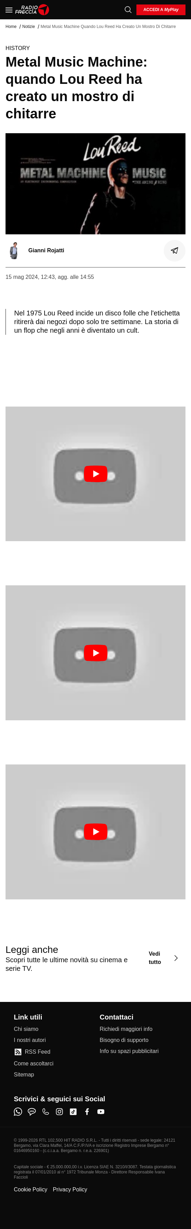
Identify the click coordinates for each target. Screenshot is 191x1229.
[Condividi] (175, 250)
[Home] (32, 9)
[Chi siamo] (26, 1029)
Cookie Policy (30, 1189)
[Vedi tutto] (164, 958)
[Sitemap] (24, 1074)
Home (11, 26)
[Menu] (9, 10)
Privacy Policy (70, 1189)
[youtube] (101, 1112)
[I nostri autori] (30, 1040)
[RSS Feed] (32, 1052)
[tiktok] (73, 1112)
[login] (160, 9)
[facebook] (87, 1112)
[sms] (32, 1112)
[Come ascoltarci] (34, 1063)
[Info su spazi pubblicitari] (129, 1051)
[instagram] (59, 1112)
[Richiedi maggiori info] (126, 1029)
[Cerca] (128, 10)
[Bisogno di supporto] (124, 1040)
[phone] (45, 1112)
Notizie (28, 26)
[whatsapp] (18, 1112)
